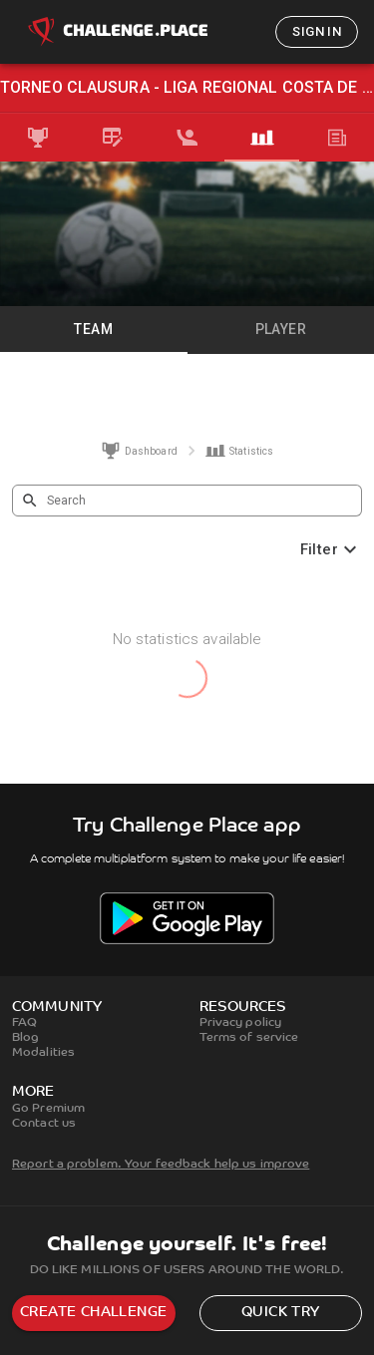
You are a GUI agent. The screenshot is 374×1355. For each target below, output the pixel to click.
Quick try (280, 1312)
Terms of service (249, 1038)
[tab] (37, 138)
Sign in (316, 31)
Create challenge (93, 1312)
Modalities (43, 1053)
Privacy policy (240, 1023)
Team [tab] (93, 329)
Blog (25, 1038)
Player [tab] (280, 329)
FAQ (24, 1023)
